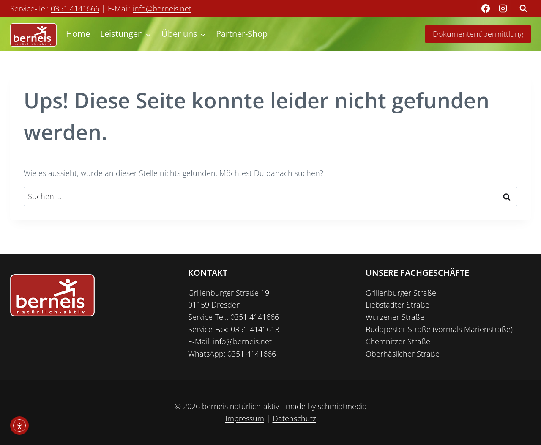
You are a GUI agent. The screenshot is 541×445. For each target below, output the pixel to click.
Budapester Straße (398, 329)
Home (78, 33)
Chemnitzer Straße (398, 341)
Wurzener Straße (395, 317)
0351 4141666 (75, 8)
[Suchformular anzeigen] (523, 8)
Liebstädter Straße (397, 304)
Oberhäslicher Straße (403, 354)
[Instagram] (503, 8)
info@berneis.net (162, 8)
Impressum (244, 418)
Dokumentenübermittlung (478, 34)
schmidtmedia (342, 406)
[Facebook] (485, 8)
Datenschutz (294, 418)
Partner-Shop (242, 33)
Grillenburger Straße (401, 293)
